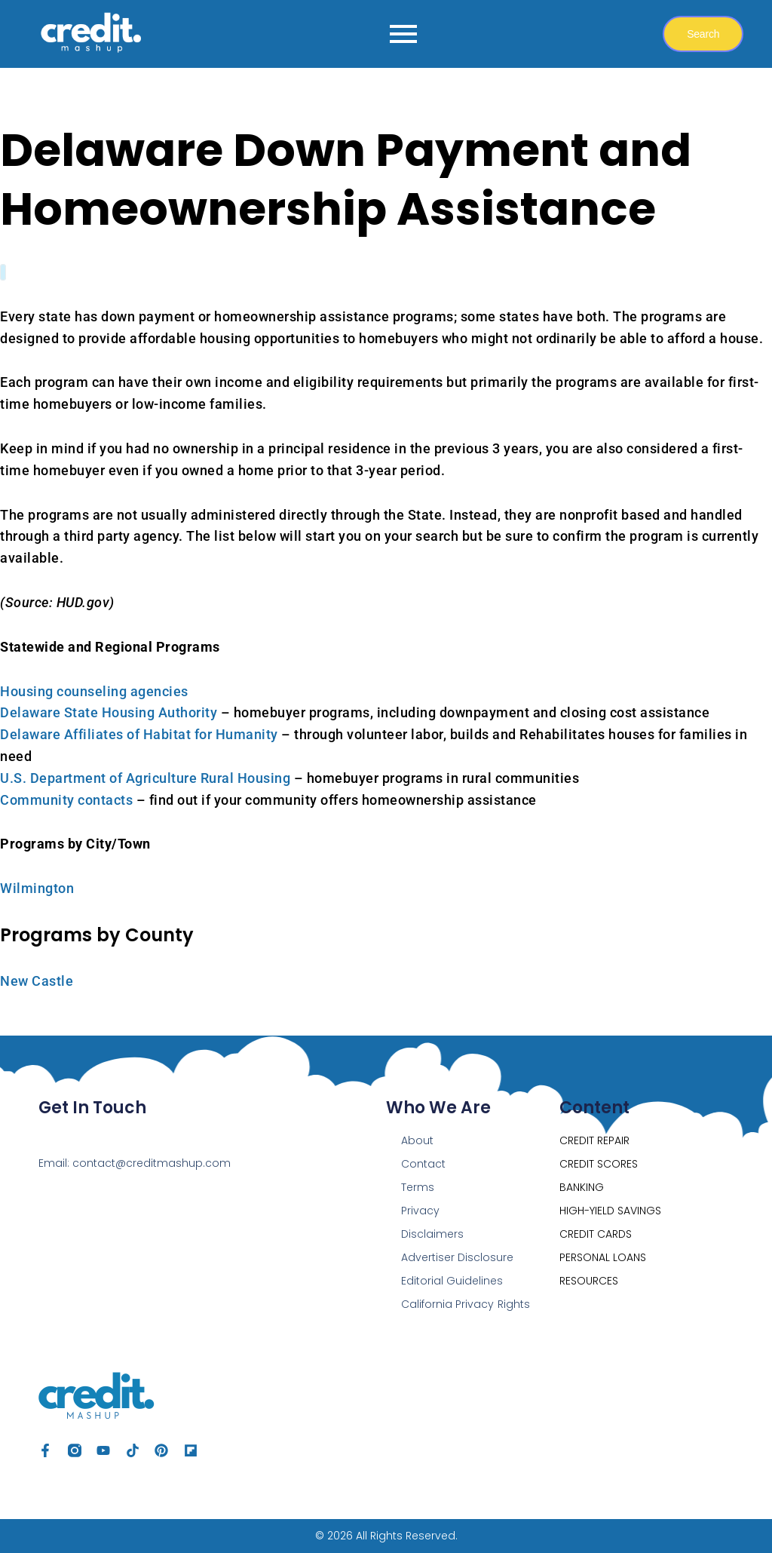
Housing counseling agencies (94, 691)
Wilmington (37, 888)
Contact (423, 1163)
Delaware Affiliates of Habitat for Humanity (139, 734)
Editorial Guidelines (452, 1280)
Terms (417, 1187)
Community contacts (66, 800)
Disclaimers (432, 1233)
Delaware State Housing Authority (108, 712)
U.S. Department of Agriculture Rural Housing (145, 778)
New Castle (36, 981)
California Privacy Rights (465, 1304)
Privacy (420, 1210)
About (417, 1140)
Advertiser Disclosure (457, 1257)
